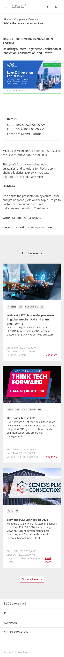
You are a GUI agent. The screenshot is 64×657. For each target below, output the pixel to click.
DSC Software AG (15, 603)
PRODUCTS (11, 613)
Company (19, 19)
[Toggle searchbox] (47, 7)
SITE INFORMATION (16, 632)
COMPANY (10, 623)
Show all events (32, 579)
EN (56, 7)
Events (32, 19)
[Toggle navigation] (8, 7)
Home (7, 19)
